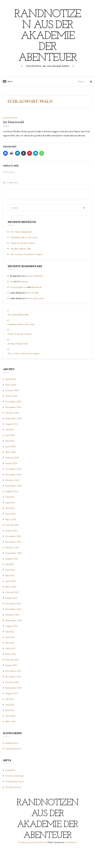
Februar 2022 (12, 659)
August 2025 (11, 424)
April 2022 (10, 648)
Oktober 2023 (12, 547)
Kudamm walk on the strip (24, 237)
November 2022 (13, 609)
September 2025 (13, 418)
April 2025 (10, 446)
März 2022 (10, 654)
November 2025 (13, 407)
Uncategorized (13, 748)
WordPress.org (13, 787)
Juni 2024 (10, 502)
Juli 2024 (9, 497)
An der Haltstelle (34, 276)
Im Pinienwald (13, 122)
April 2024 (10, 513)
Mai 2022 (9, 642)
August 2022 (11, 626)
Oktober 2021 (12, 682)
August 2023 (11, 558)
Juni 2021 (9, 704)
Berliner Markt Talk (21, 248)
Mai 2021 (9, 710)
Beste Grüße (32, 292)
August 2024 (11, 491)
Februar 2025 (12, 457)
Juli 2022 (9, 631)
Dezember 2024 (13, 469)
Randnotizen (10, 118)
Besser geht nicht (35, 298)
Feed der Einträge (14, 775)
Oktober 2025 (12, 412)
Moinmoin (23, 281)
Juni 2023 (9, 570)
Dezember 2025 (13, 401)
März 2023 (10, 586)
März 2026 (10, 384)
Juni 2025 (10, 435)
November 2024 (13, 474)
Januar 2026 (11, 396)
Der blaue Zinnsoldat (21, 231)
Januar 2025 (11, 463)
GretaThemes (71, 842)
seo (12, 281)
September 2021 (13, 687)
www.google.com (18, 287)
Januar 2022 (11, 665)
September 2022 (13, 620)
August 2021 (11, 693)
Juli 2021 (9, 699)
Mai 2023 (9, 575)
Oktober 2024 (12, 480)
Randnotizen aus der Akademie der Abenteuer (47, 36)
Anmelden (10, 770)
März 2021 (10, 721)
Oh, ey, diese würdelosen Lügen (27, 254)
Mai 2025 (9, 441)
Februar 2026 (12, 390)
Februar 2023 (12, 592)
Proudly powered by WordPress (32, 842)
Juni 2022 (9, 637)
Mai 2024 (9, 508)
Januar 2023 (11, 598)
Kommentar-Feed (14, 781)
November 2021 (13, 676)
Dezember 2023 (13, 536)
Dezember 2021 (13, 671)
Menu (9, 81)
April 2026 (10, 379)
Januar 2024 (11, 530)
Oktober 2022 (12, 614)
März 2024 (10, 519)
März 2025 (10, 452)
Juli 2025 (9, 429)
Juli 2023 (9, 564)
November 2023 (13, 541)
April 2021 (10, 716)
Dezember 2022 (13, 603)
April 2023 (10, 581)
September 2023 (13, 553)
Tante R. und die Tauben (23, 243)
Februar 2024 (12, 525)
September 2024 (13, 485)
